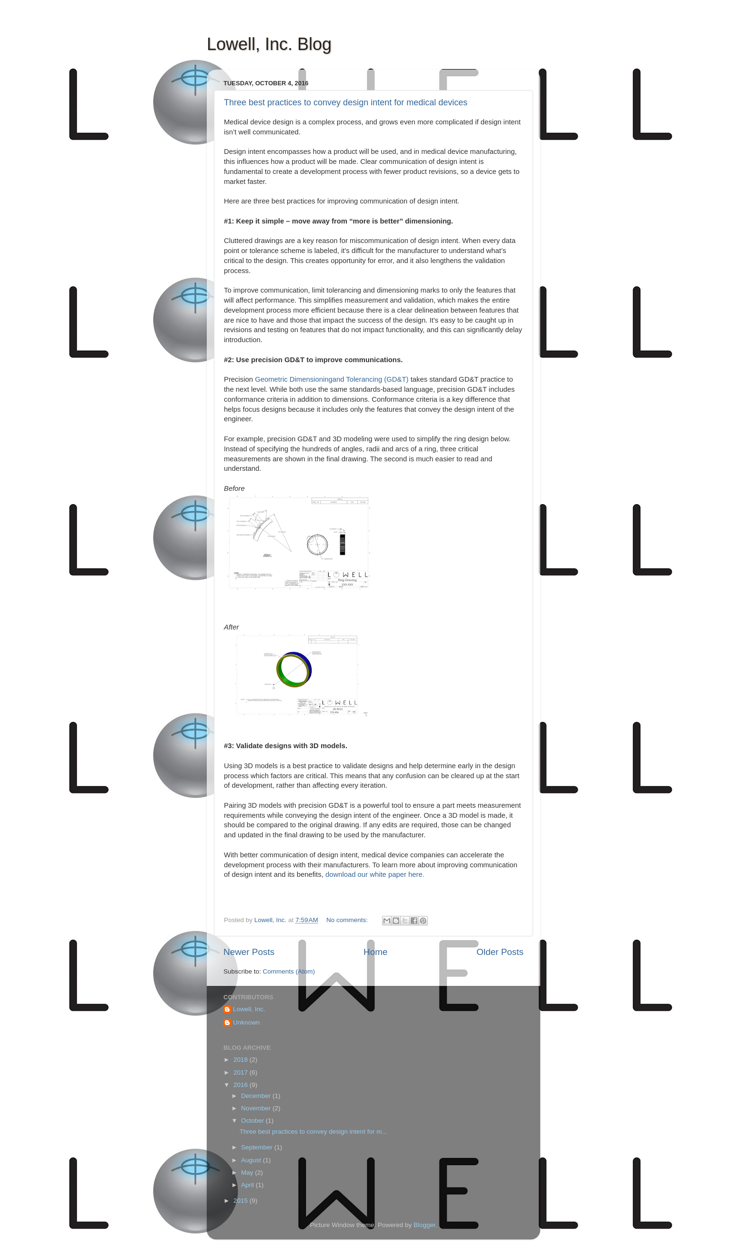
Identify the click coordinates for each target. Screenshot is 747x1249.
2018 (241, 1059)
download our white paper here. (374, 874)
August (252, 1160)
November (257, 1108)
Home (375, 952)
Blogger (424, 1225)
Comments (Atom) (289, 971)
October (253, 1120)
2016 (241, 1084)
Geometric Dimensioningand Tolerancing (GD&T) (332, 379)
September (257, 1147)
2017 (241, 1072)
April (248, 1184)
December (257, 1095)
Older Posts (500, 952)
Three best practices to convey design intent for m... (313, 1131)
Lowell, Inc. (249, 1009)
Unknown (246, 1022)
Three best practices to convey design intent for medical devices (345, 102)
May (248, 1172)
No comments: (348, 920)
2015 (241, 1200)
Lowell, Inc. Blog (269, 44)
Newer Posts (248, 952)
